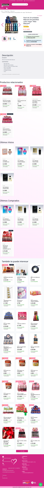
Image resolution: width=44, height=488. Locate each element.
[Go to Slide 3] (14, 38)
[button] (27, 4)
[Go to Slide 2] (9, 38)
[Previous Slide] (2, 25)
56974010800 (13, 0)
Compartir (39, 15)
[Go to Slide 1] (4, 38)
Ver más (22, 451)
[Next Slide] (19, 25)
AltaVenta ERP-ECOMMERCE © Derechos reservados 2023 (22, 487)
